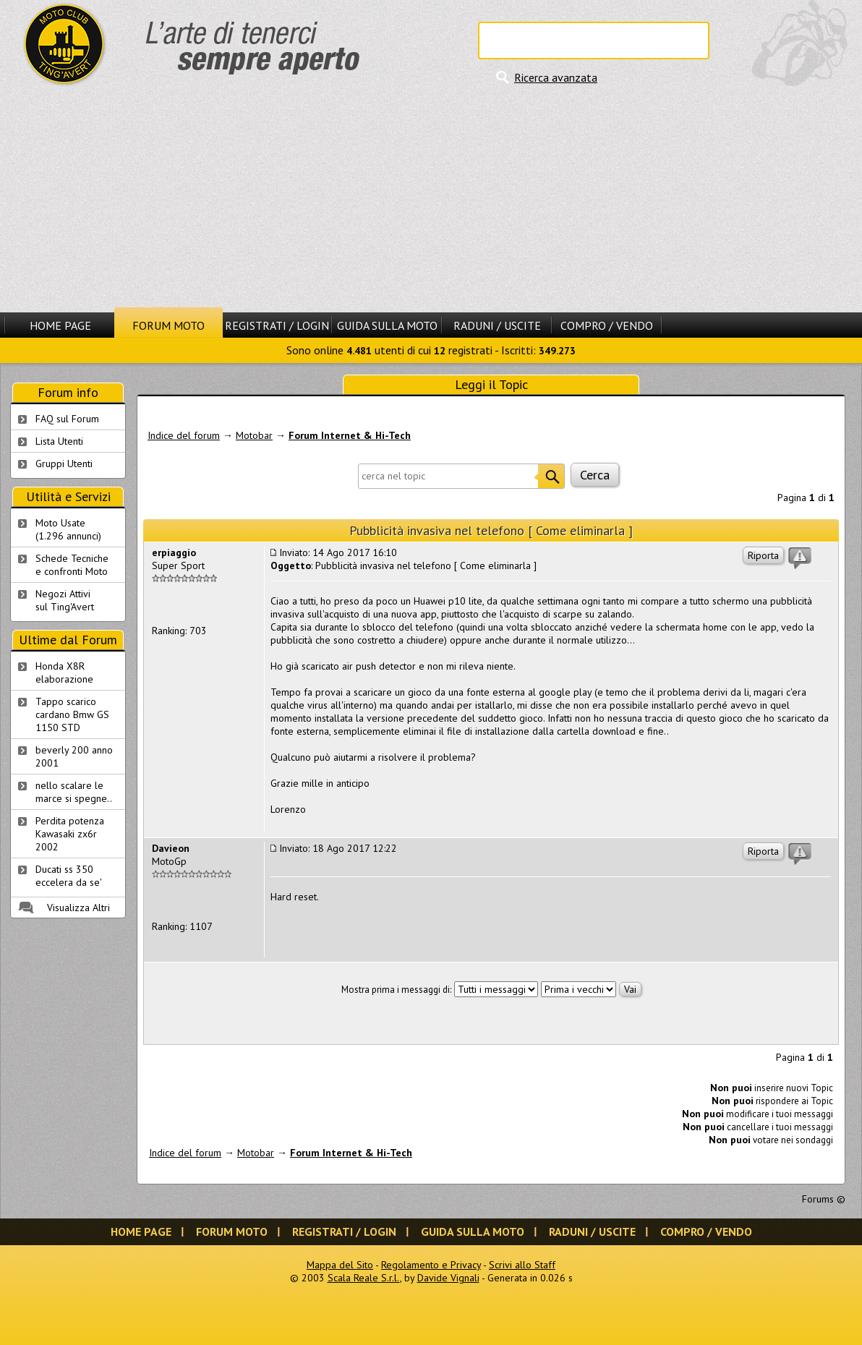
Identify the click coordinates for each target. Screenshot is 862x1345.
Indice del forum (184, 435)
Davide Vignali (448, 1277)
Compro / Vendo (606, 325)
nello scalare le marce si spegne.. (73, 792)
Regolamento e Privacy (431, 1264)
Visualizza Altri (78, 907)
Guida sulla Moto (387, 325)
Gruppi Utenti (64, 463)
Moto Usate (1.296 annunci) (68, 529)
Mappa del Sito (340, 1264)
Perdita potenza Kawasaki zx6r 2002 (69, 833)
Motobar (254, 435)
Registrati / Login (277, 325)
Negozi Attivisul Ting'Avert (64, 600)
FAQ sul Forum (67, 418)
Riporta (763, 555)
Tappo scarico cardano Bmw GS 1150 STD (72, 714)
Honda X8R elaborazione (64, 672)
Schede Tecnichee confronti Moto (71, 565)
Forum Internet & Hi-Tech (350, 435)
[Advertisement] (431, 199)
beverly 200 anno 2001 (74, 756)
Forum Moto (168, 325)
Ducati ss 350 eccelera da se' (68, 876)
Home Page (60, 325)
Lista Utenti (59, 441)
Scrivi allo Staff (522, 1264)
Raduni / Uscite (497, 325)
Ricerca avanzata (555, 77)
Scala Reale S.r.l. (364, 1277)
